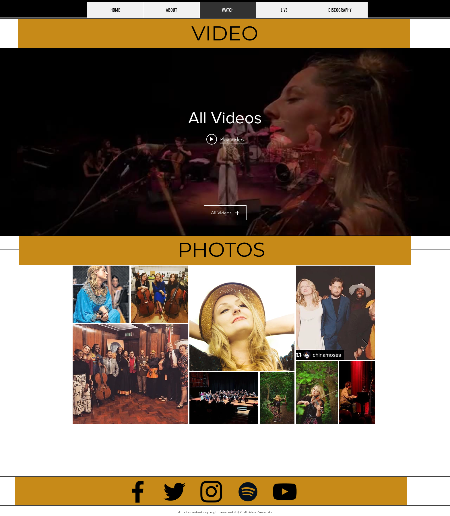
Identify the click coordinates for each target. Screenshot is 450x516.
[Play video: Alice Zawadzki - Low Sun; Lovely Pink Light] (225, 139)
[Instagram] (211, 491)
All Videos (225, 212)
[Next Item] (365, 344)
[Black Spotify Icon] (248, 491)
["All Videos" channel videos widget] (225, 142)
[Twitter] (174, 491)
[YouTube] (284, 491)
